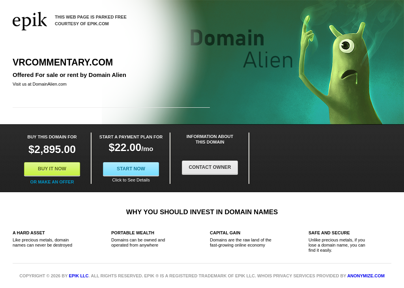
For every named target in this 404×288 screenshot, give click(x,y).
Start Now (131, 169)
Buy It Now (52, 169)
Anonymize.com (366, 275)
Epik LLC (78, 275)
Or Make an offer (52, 182)
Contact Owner (210, 167)
